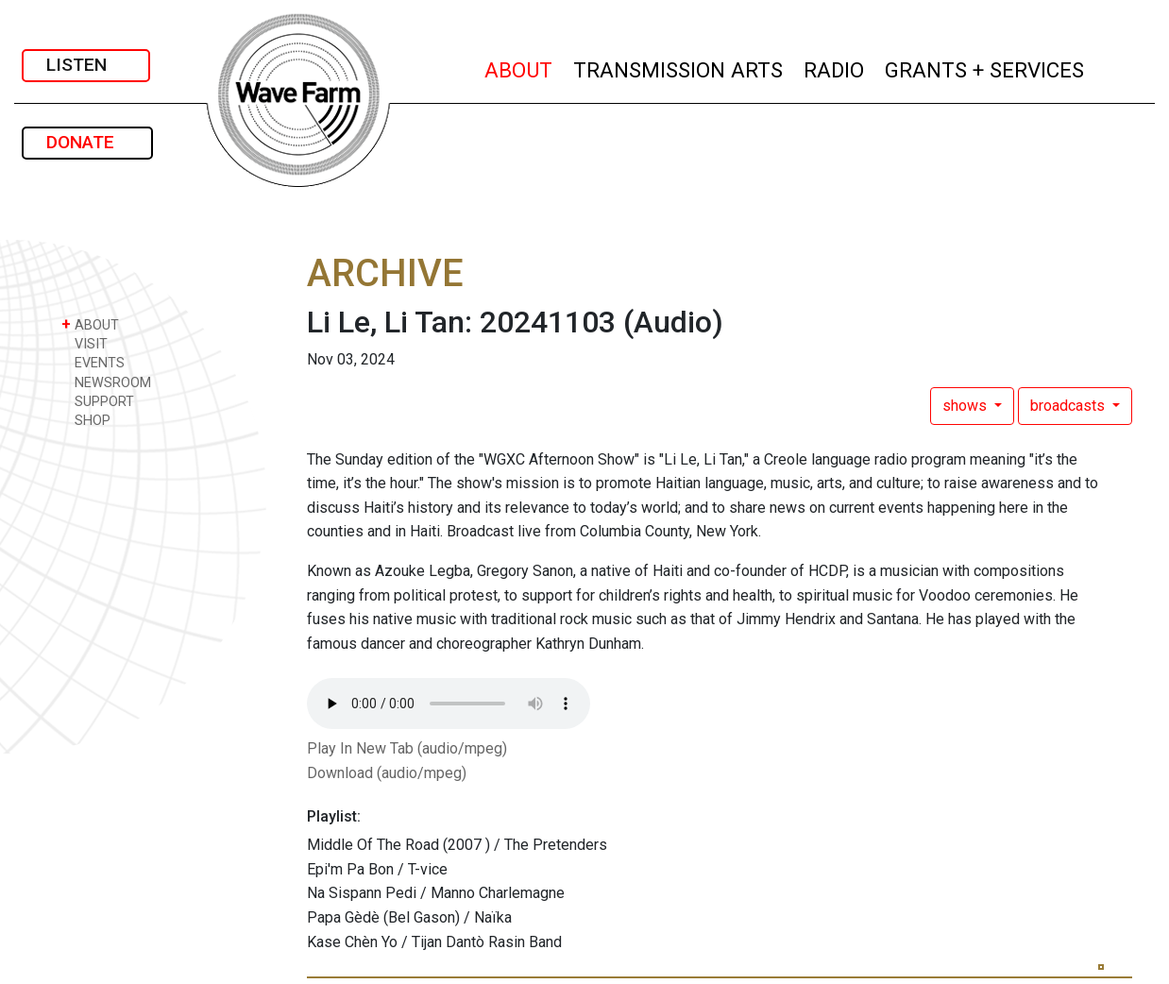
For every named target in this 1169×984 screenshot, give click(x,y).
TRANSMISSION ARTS (679, 67)
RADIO (835, 67)
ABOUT (519, 67)
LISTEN (86, 65)
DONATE (87, 142)
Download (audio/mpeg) (386, 773)
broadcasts (1069, 406)
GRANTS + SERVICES (985, 67)
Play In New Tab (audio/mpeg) (407, 748)
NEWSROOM (106, 382)
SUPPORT (97, 401)
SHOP (85, 420)
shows (966, 406)
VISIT (84, 343)
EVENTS (93, 362)
